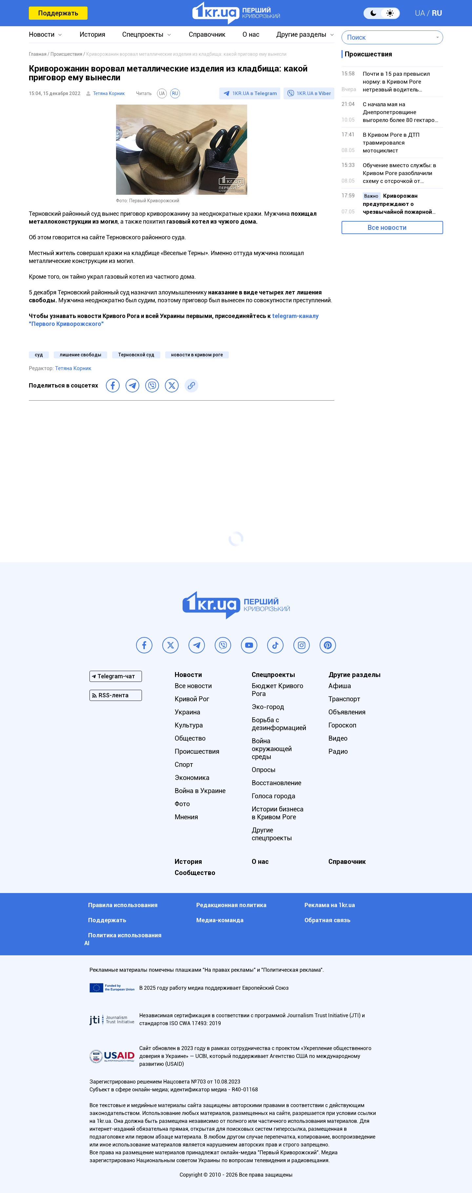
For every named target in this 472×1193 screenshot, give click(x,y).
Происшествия (197, 751)
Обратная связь (327, 920)
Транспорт (344, 699)
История (92, 34)
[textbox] (387, 37)
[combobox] (387, 37)
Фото (182, 804)
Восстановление (276, 783)
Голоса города (273, 796)
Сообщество (195, 873)
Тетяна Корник (109, 93)
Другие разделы (301, 34)
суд (39, 354)
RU (437, 13)
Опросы (264, 770)
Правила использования (123, 905)
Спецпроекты (143, 34)
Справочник (207, 34)
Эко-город (268, 707)
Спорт (184, 764)
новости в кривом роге (197, 354)
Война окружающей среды (272, 749)
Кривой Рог (192, 699)
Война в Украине (200, 791)
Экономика (192, 778)
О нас (251, 34)
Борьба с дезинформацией (279, 724)
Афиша (339, 686)
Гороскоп (342, 725)
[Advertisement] (181, 453)
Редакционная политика (231, 905)
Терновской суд (136, 354)
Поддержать (58, 13)
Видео (337, 738)
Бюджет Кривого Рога (277, 690)
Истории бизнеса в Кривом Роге (278, 813)
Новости (41, 34)
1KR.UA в (254, 93)
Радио (338, 751)
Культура (189, 725)
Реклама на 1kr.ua (330, 905)
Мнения (186, 817)
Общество (190, 738)
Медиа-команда (220, 920)
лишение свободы (80, 354)
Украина (187, 712)
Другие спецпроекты (272, 834)
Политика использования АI (123, 939)
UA (420, 13)
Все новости (387, 227)
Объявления (346, 712)
